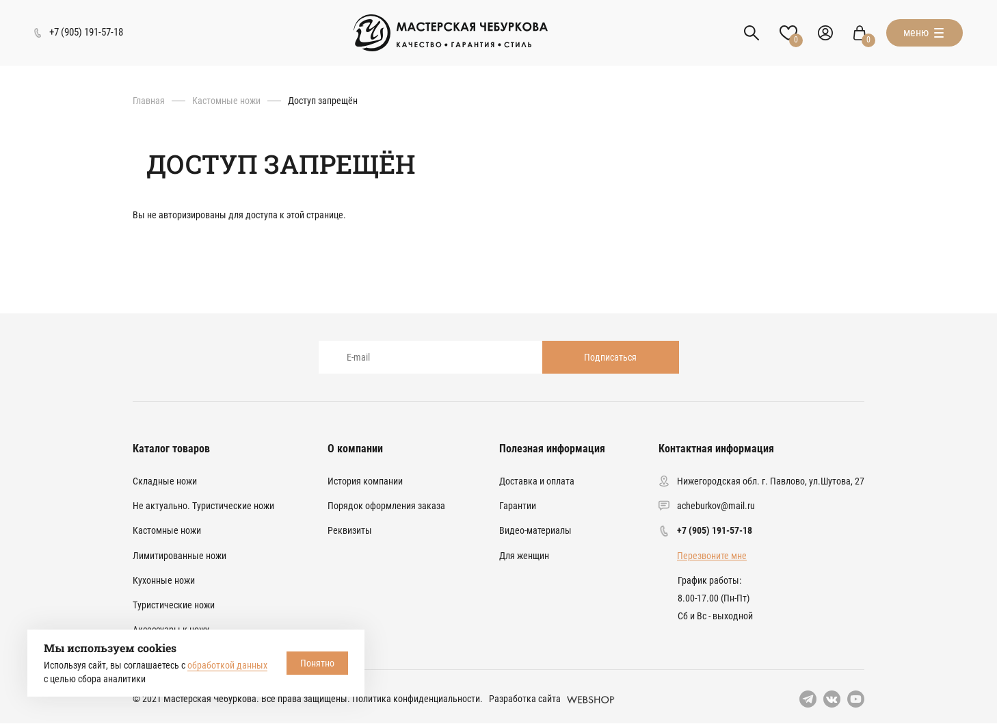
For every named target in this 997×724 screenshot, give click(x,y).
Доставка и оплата (536, 481)
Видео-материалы (535, 530)
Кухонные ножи (164, 580)
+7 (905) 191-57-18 (714, 530)
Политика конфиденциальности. (417, 698)
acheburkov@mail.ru (716, 505)
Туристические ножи (174, 604)
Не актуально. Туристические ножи (203, 505)
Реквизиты (350, 530)
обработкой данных (227, 665)
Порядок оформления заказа (386, 505)
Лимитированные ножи (179, 555)
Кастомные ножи (226, 100)
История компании (365, 481)
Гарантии (517, 505)
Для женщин (524, 555)
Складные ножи (165, 481)
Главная (149, 100)
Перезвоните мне (712, 555)
